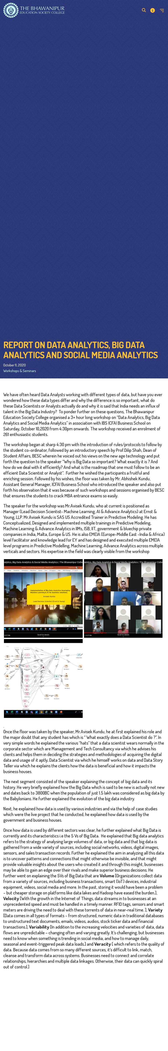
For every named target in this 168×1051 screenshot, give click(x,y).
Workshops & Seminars (19, 370)
